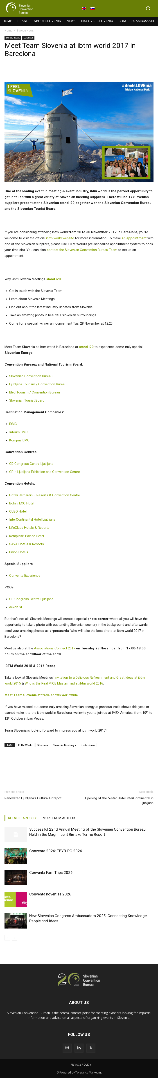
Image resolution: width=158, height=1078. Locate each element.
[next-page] (14, 937)
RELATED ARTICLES (22, 818)
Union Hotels (18, 552)
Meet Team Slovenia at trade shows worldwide (41, 695)
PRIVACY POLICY (81, 1065)
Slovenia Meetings (64, 745)
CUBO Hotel (18, 511)
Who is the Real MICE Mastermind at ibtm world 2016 (64, 683)
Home (8, 30)
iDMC (13, 424)
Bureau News (25, 30)
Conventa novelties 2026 (50, 894)
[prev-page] (7, 937)
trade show (88, 745)
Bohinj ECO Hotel (21, 503)
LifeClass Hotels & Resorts (29, 528)
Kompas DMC (19, 440)
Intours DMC (18, 432)
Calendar (28, 37)
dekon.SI (15, 607)
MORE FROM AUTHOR (59, 818)
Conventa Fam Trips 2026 (51, 872)
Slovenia (42, 745)
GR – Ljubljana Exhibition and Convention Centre (44, 472)
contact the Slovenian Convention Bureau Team (82, 250)
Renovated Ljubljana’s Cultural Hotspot (33, 798)
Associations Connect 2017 (54, 648)
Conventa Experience (24, 576)
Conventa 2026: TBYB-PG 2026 (55, 851)
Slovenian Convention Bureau (30, 376)
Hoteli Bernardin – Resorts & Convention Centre (44, 495)
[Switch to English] (84, 8)
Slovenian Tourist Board (26, 400)
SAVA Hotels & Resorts (26, 544)
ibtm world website (60, 238)
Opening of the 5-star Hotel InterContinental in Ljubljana (119, 800)
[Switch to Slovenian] (92, 8)
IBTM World (25, 745)
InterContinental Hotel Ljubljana (32, 520)
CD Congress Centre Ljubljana (31, 464)
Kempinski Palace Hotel (26, 536)
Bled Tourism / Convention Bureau (34, 392)
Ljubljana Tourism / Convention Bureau (37, 384)
